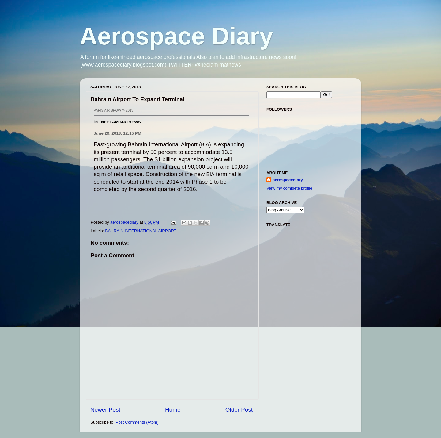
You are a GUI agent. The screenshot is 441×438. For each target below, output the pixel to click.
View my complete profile (289, 188)
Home (172, 409)
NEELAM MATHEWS (121, 122)
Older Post (239, 409)
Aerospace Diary (176, 36)
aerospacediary (288, 180)
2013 (129, 110)
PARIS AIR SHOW (107, 110)
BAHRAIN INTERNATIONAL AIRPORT (140, 231)
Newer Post (105, 409)
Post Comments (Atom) (137, 422)
